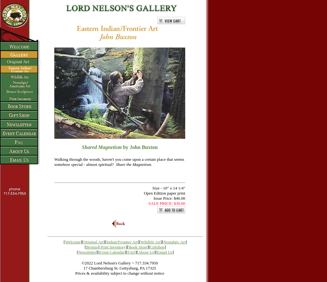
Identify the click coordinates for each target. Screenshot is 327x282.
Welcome (73, 242)
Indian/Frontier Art (122, 242)
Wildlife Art (151, 242)
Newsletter (87, 252)
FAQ (131, 252)
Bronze (92, 247)
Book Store (137, 247)
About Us (146, 252)
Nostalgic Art (175, 242)
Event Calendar (112, 252)
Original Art (93, 242)
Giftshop (157, 247)
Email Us (165, 252)
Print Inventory (113, 247)
